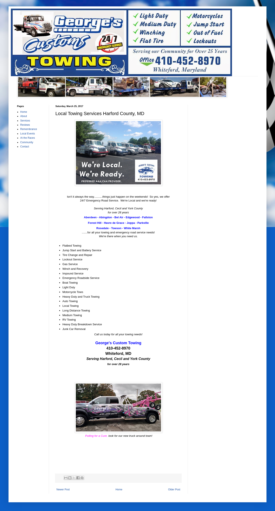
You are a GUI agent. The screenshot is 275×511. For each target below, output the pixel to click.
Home (118, 489)
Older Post (174, 489)
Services (25, 120)
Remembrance (28, 129)
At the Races (27, 137)
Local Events (27, 133)
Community (26, 142)
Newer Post (63, 489)
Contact (24, 146)
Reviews (25, 124)
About (23, 116)
